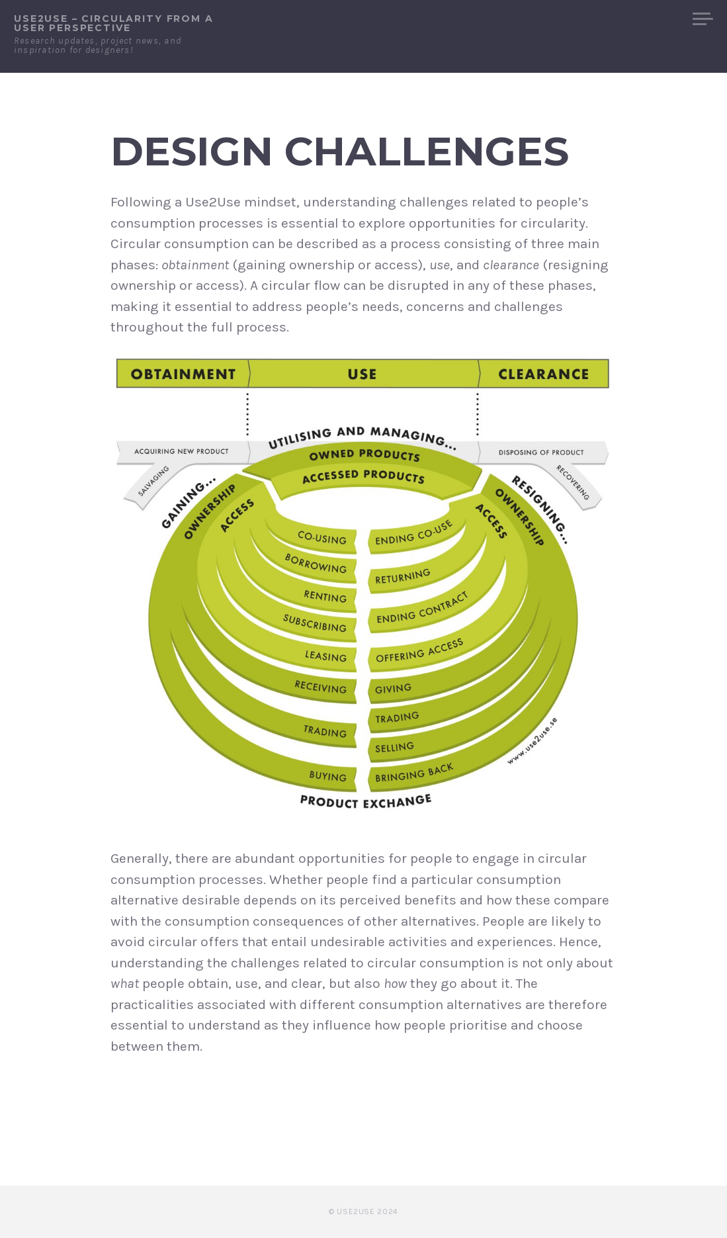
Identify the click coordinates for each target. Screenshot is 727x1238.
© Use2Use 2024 (363, 1211)
